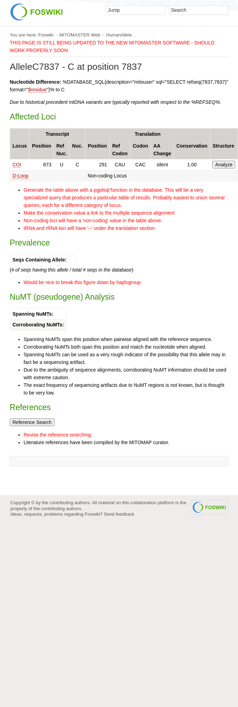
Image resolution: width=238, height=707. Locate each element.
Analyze (223, 164)
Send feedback (119, 514)
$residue (37, 89)
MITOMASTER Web (79, 35)
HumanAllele (119, 35)
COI (16, 164)
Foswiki (45, 35)
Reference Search (32, 422)
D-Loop (20, 175)
